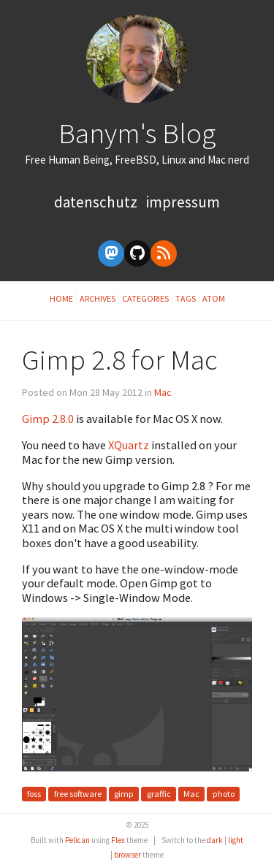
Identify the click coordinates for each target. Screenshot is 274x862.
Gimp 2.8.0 (48, 418)
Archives (97, 298)
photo (224, 794)
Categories (145, 298)
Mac (163, 392)
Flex (118, 840)
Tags (185, 298)
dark (215, 840)
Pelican (77, 840)
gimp (124, 794)
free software (78, 794)
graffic (159, 794)
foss (34, 794)
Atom (213, 298)
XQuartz (128, 445)
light (235, 840)
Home (61, 298)
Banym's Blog (137, 133)
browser (127, 855)
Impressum (183, 202)
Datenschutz (97, 202)
